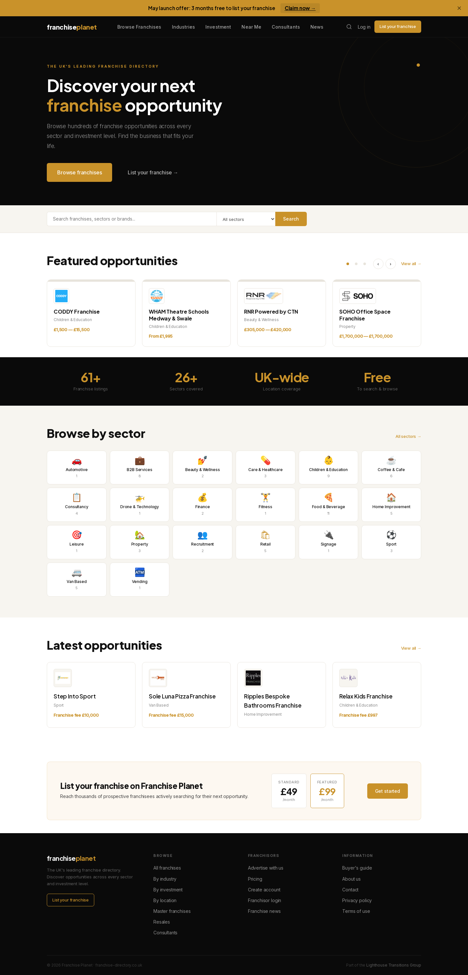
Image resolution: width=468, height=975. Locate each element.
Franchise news (264, 911)
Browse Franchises (139, 27)
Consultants (286, 27)
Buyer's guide (357, 868)
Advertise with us (265, 868)
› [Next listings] (390, 263)
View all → (411, 263)
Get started (387, 791)
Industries (183, 27)
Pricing (255, 879)
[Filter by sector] (245, 219)
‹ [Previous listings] (378, 263)
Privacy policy (357, 900)
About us (351, 879)
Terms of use (356, 911)
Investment (218, 27)
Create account (264, 889)
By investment (168, 889)
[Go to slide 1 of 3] (347, 264)
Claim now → (300, 8)
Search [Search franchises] (291, 219)
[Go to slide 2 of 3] (356, 264)
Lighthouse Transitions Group (393, 965)
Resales (161, 922)
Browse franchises (79, 172)
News (317, 27)
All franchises (167, 868)
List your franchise (398, 26)
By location (164, 900)
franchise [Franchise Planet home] (72, 27)
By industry (164, 879)
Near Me (251, 27)
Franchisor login (264, 900)
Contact (350, 889)
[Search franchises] (349, 27)
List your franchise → (153, 172)
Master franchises (171, 911)
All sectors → (408, 436)
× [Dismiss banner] (459, 8)
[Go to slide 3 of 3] (364, 264)
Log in (364, 27)
